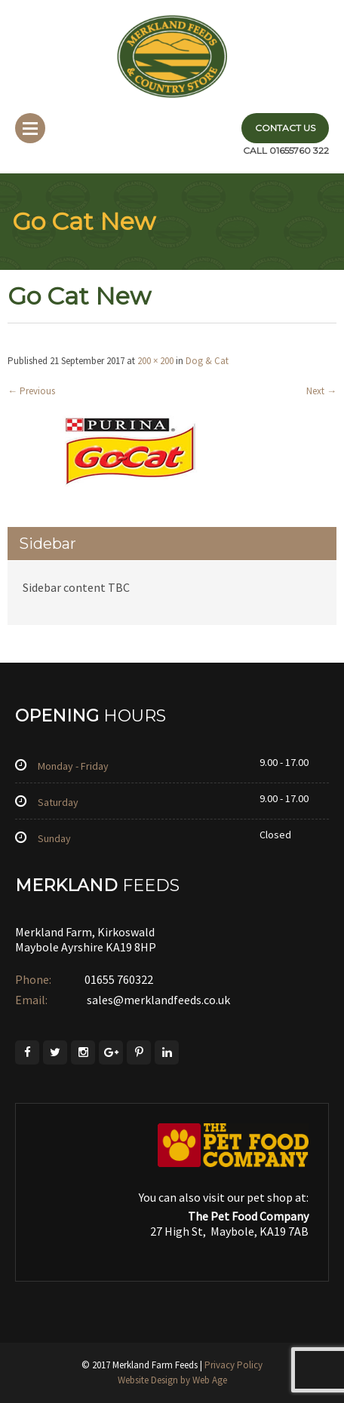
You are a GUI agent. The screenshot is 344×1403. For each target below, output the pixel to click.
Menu (30, 128)
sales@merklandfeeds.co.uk (157, 999)
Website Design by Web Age (172, 1380)
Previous (31, 390)
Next (321, 390)
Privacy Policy (233, 1365)
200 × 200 (155, 360)
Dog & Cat (207, 360)
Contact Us (285, 127)
